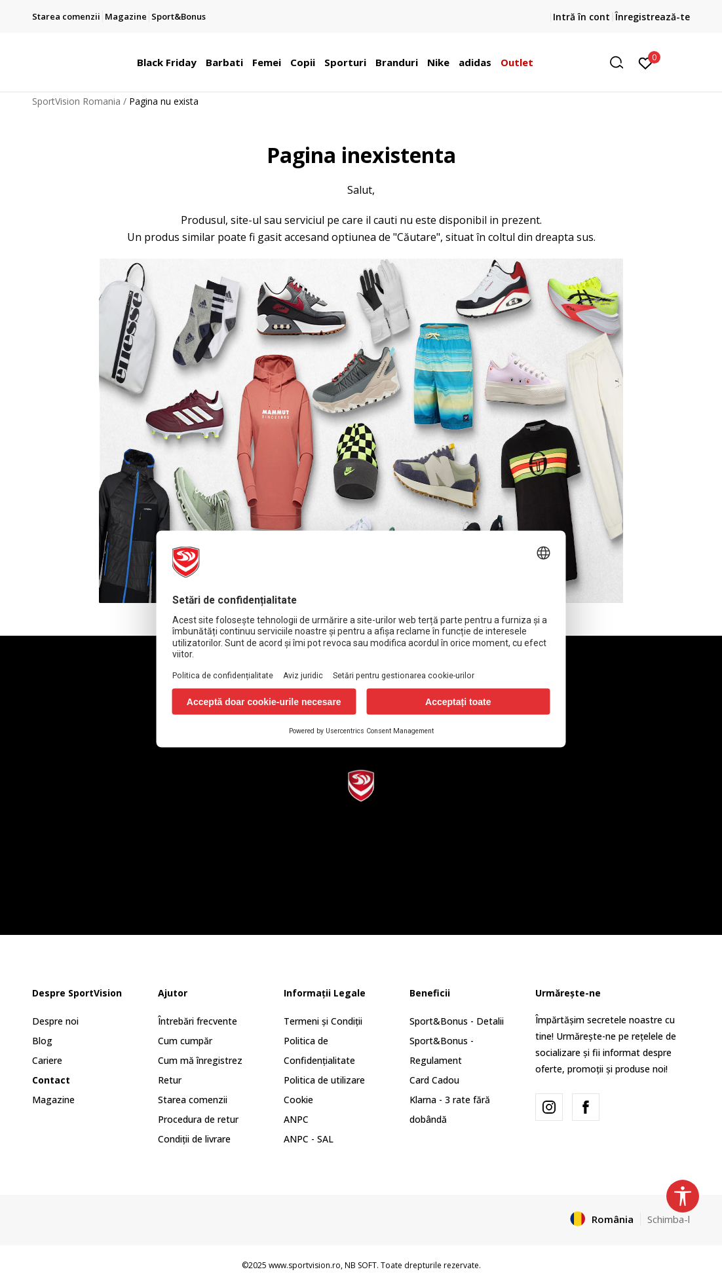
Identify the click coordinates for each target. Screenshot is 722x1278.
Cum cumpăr (185, 1040)
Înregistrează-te (652, 16)
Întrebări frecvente (197, 1021)
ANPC (296, 1119)
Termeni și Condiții (323, 1021)
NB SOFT (361, 1265)
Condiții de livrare (194, 1139)
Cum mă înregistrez (200, 1060)
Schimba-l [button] (668, 1219)
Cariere (47, 1060)
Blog (42, 1040)
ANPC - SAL (308, 1139)
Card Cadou (434, 1080)
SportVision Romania (76, 101)
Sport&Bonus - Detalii (456, 1021)
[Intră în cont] (645, 62)
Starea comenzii (192, 1099)
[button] (621, 62)
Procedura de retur (198, 1119)
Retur (169, 1080)
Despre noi (55, 1021)
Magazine (53, 1099)
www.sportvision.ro (305, 1265)
